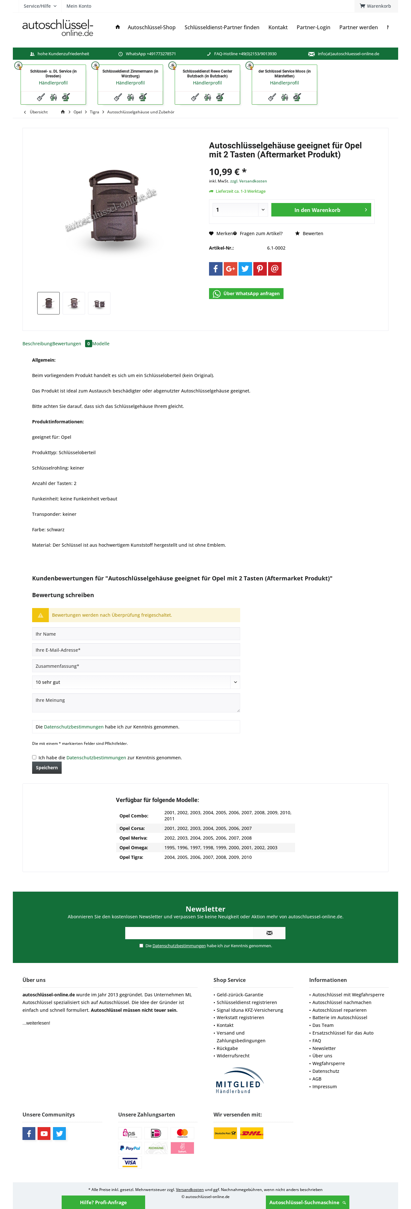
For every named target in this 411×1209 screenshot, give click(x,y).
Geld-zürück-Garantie (240, 995)
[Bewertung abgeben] (136, 682)
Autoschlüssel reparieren (339, 1010)
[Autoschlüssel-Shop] (151, 27)
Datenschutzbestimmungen (74, 727)
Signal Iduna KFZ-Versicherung (250, 1010)
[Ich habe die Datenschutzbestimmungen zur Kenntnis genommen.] (34, 757)
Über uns (322, 1056)
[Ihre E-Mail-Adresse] (136, 649)
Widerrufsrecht (233, 1056)
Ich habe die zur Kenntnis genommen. (110, 758)
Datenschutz (325, 1071)
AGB (316, 1079)
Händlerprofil (53, 83)
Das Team (323, 1025)
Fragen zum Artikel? (258, 233)
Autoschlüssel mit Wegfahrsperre (348, 995)
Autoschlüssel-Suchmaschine (307, 1202)
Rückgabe (227, 1048)
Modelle (100, 343)
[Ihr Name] (136, 633)
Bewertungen (72, 343)
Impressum (324, 1086)
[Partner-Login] (313, 27)
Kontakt (225, 1025)
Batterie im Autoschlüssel (339, 1017)
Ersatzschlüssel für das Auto (342, 1033)
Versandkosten (190, 1189)
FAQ (316, 1040)
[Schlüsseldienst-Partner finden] (222, 27)
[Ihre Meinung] (136, 702)
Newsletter (324, 1048)
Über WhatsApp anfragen (246, 294)
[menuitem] (376, 6)
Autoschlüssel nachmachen (342, 1002)
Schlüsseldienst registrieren (247, 1002)
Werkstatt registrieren (240, 1017)
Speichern (47, 767)
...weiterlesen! (36, 1023)
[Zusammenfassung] (136, 665)
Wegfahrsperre (328, 1063)
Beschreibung (37, 343)
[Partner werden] (358, 27)
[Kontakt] (278, 27)
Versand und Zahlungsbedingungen (241, 1037)
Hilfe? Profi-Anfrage (103, 1202)
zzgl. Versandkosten (248, 181)
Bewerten (309, 233)
